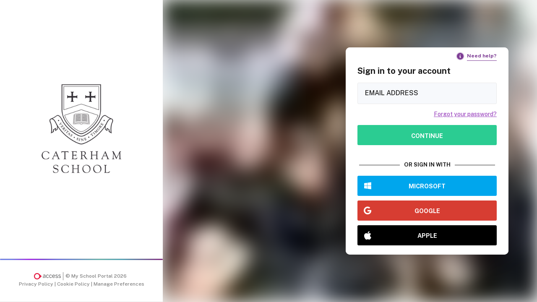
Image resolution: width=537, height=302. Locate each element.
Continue (427, 135)
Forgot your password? (465, 114)
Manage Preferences (119, 284)
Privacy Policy (37, 284)
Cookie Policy (74, 284)
